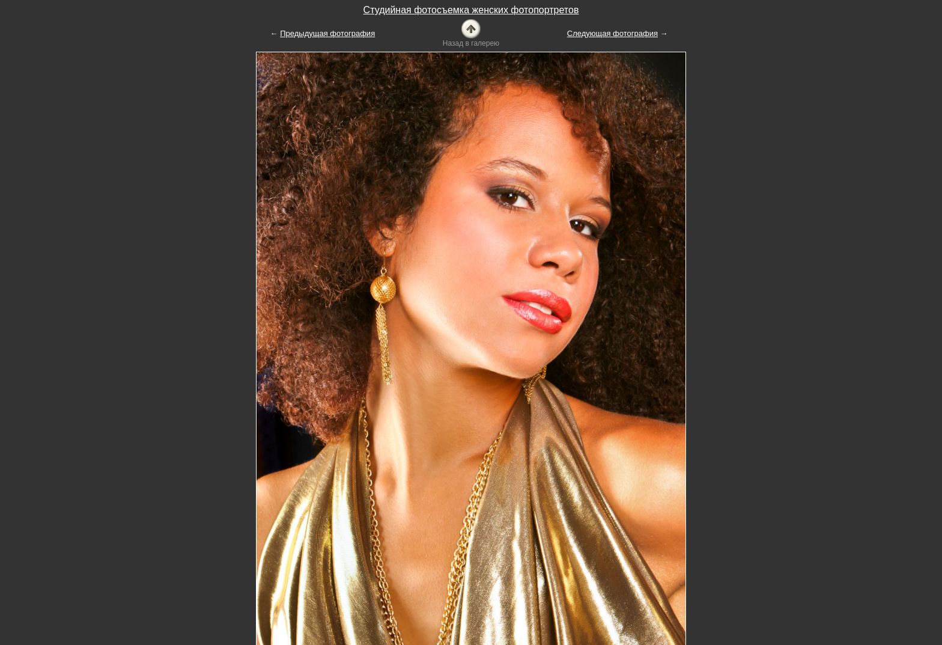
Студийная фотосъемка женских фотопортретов (471, 10)
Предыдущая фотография (327, 33)
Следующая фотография (612, 33)
